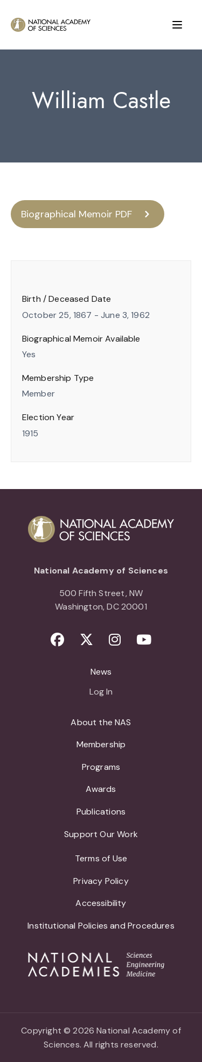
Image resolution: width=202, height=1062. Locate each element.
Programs (101, 767)
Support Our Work (101, 834)
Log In (101, 692)
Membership (101, 744)
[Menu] (177, 25)
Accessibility (100, 903)
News (101, 671)
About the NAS (101, 722)
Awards (101, 789)
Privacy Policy (101, 881)
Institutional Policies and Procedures (101, 925)
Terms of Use (101, 858)
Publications (101, 811)
